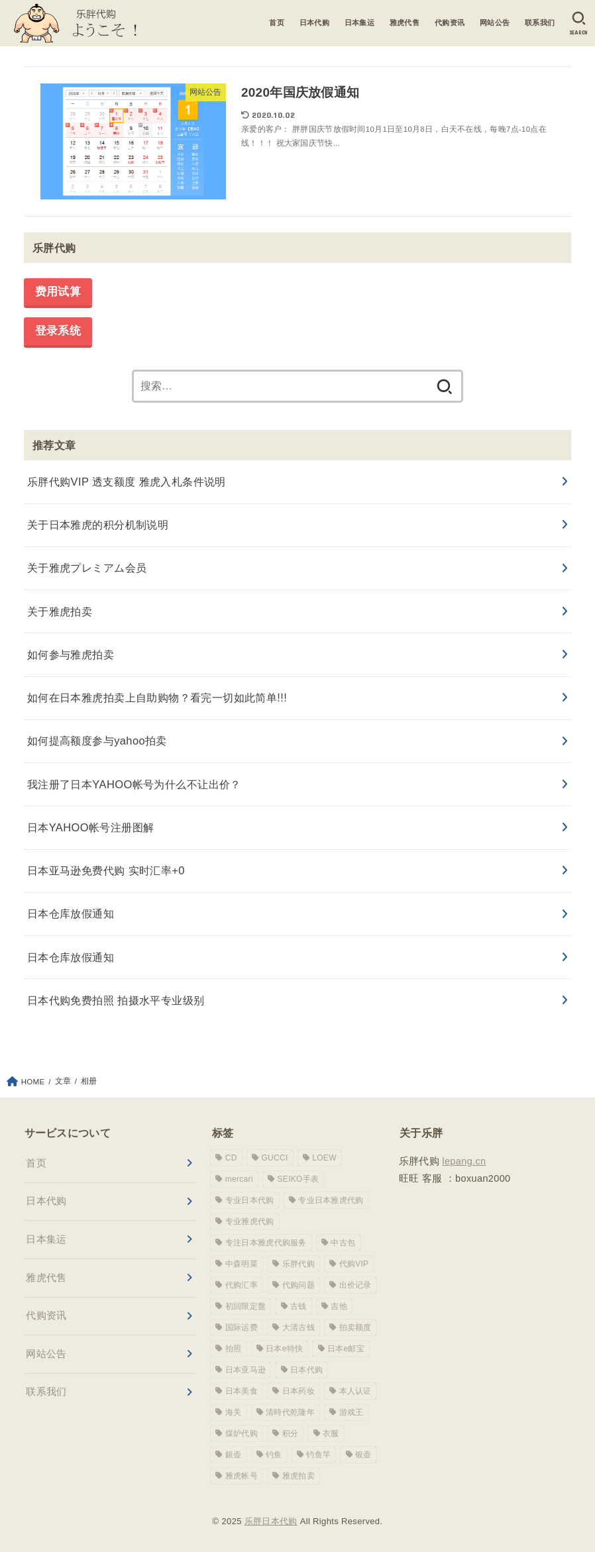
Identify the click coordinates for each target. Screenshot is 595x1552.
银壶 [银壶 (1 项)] (363, 1454)
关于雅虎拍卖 (59, 611)
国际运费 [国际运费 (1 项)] (241, 1327)
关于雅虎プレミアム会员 (87, 568)
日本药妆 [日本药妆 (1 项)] (298, 1391)
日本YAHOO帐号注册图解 (90, 827)
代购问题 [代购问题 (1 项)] (298, 1285)
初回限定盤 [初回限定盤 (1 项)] (245, 1306)
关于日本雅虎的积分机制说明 (97, 525)
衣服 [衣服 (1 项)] (331, 1433)
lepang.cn (464, 1161)
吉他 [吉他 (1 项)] (339, 1306)
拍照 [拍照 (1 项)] (233, 1348)
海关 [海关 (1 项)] (233, 1412)
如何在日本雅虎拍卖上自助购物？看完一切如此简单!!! (157, 697)
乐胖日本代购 (271, 1521)
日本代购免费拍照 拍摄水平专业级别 (116, 1000)
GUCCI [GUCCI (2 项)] (274, 1158)
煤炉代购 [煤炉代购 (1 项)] (241, 1433)
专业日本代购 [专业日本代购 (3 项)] (249, 1200)
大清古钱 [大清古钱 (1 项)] (298, 1327)
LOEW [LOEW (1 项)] (324, 1158)
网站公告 (495, 22)
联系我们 (540, 22)
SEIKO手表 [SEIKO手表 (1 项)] (298, 1179)
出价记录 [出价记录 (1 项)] (355, 1285)
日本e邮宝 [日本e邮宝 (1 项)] (345, 1348)
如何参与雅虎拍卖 (70, 654)
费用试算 (58, 291)
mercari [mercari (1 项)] (239, 1179)
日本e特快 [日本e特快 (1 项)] (284, 1348)
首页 (276, 22)
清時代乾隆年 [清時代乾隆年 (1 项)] (290, 1412)
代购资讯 (450, 22)
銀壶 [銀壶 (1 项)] (233, 1454)
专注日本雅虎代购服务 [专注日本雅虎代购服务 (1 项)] (266, 1242)
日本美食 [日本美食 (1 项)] (241, 1391)
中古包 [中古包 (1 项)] (343, 1242)
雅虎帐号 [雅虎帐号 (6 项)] (241, 1475)
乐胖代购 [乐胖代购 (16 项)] (298, 1263)
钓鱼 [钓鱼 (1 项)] (274, 1454)
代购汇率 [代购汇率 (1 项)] (241, 1285)
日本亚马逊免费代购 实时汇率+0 (106, 870)
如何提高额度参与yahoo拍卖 (97, 741)
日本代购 (314, 22)
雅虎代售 (405, 22)
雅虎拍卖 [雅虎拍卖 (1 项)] (298, 1475)
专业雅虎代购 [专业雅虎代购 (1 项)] (249, 1221)
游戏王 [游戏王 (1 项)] (351, 1412)
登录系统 (58, 331)
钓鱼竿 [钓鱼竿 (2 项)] (318, 1454)
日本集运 (359, 22)
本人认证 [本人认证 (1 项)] (355, 1391)
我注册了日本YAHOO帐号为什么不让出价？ (134, 784)
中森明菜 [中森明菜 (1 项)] (241, 1263)
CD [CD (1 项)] (231, 1158)
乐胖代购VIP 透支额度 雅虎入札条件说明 (126, 482)
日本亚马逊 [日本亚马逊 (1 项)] (245, 1369)
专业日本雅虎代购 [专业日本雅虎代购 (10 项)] (330, 1200)
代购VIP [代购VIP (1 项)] (354, 1263)
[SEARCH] (579, 23)
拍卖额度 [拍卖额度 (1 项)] (355, 1327)
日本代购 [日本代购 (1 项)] (306, 1369)
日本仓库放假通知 (70, 913)
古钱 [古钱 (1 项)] (298, 1306)
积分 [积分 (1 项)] (290, 1433)
